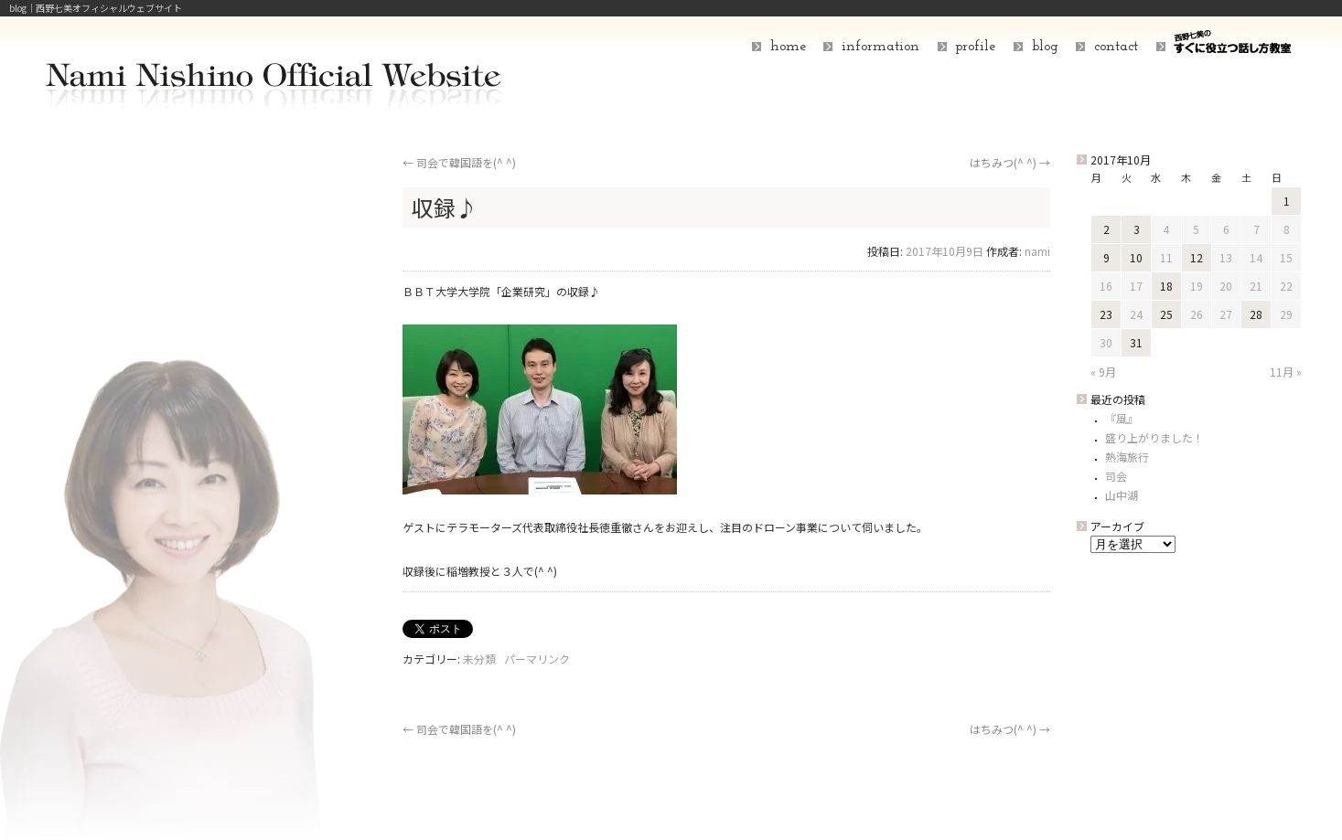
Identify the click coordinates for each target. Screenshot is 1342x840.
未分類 (479, 658)
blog (1045, 46)
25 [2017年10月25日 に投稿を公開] (1166, 314)
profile (975, 46)
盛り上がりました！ (1154, 437)
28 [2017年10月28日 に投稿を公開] (1256, 314)
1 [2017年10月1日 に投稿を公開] (1286, 200)
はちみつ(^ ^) (1010, 162)
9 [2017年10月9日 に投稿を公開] (1106, 257)
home (788, 46)
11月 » (1286, 371)
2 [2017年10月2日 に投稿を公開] (1106, 229)
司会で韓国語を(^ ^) (459, 162)
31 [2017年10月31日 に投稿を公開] (1136, 342)
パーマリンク (537, 658)
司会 (1116, 476)
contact (1116, 46)
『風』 (1121, 418)
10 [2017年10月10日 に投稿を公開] (1136, 257)
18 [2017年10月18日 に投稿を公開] (1166, 285)
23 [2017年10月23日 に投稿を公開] (1106, 314)
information (880, 46)
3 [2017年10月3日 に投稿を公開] (1136, 229)
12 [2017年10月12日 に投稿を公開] (1196, 257)
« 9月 (1103, 371)
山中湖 (1121, 495)
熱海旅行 (1127, 456)
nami (1037, 251)
